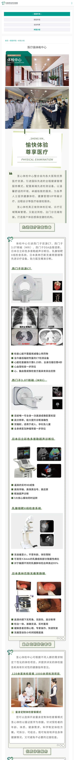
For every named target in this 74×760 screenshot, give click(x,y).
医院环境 (37, 20)
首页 (6, 41)
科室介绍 (37, 30)
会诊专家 (37, 25)
